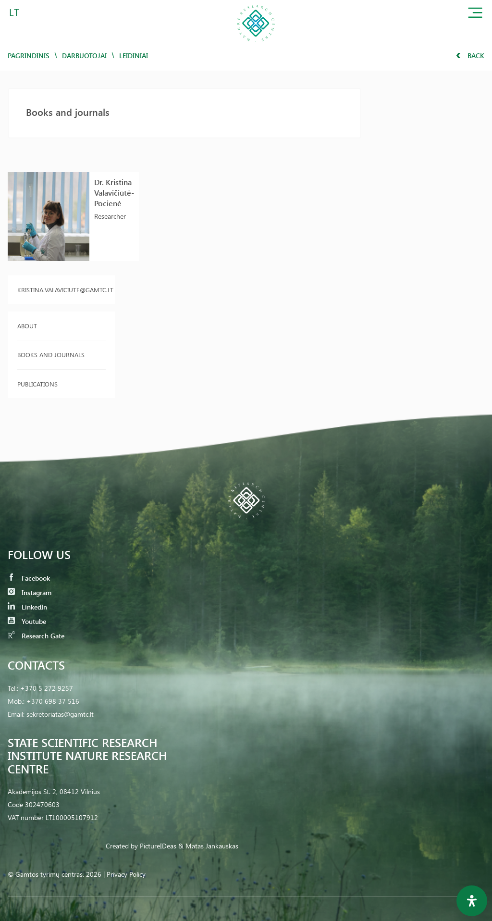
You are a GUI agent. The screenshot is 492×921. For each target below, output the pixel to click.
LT (14, 11)
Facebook (29, 578)
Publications (37, 384)
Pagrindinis (28, 55)
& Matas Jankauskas (208, 845)
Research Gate (36, 635)
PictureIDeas (158, 845)
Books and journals (51, 354)
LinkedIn (27, 606)
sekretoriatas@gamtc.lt (60, 714)
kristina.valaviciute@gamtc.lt (61, 290)
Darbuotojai (84, 55)
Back (470, 55)
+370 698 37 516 (52, 701)
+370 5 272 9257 (46, 688)
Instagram (29, 592)
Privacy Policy (126, 874)
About (27, 326)
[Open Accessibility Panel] (471, 900)
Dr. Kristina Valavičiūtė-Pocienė (114, 192)
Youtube (27, 621)
